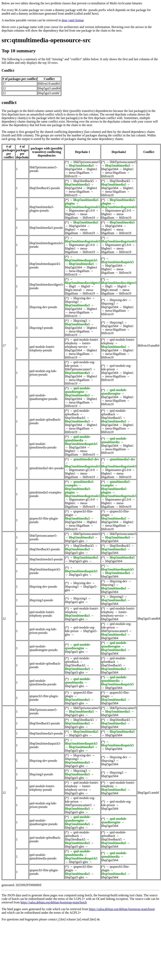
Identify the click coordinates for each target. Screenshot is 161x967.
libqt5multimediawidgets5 (82, 282)
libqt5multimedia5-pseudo (46, 227)
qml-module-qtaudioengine (78, 389)
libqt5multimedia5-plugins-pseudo (41, 208)
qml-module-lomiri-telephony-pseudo (42, 348)
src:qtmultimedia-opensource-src (46, 40)
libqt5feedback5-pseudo (44, 188)
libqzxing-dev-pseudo (43, 307)
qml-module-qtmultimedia (78, 438)
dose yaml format (73, 20)
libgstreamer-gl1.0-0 (82, 210)
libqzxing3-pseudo (41, 327)
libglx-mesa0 (73, 290)
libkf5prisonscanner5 (86, 162)
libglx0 (85, 286)
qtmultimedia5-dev (86, 459)
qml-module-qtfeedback (77, 412)
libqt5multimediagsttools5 (82, 207)
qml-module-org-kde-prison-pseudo (43, 372)
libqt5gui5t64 (73, 169)
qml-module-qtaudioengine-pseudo (43, 397)
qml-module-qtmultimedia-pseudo (42, 445)
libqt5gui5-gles (74, 541)
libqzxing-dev (82, 298)
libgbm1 (92, 169)
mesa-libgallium (79, 172)
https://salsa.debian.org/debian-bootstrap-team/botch (54, 902)
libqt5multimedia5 (81, 165)
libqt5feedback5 (83, 181)
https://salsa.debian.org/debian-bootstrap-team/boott (122, 909)
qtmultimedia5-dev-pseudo (46, 468)
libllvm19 (71, 176)
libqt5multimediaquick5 (81, 260)
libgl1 (72, 286)
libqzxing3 (71, 301)
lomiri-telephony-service (78, 344)
